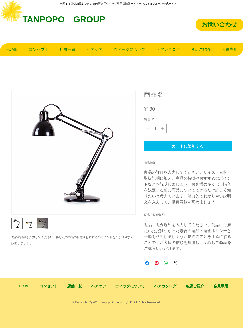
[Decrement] (148, 128)
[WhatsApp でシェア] (166, 263)
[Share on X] (175, 263)
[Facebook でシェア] (147, 263)
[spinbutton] (155, 128)
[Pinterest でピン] (157, 263)
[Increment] (163, 128)
